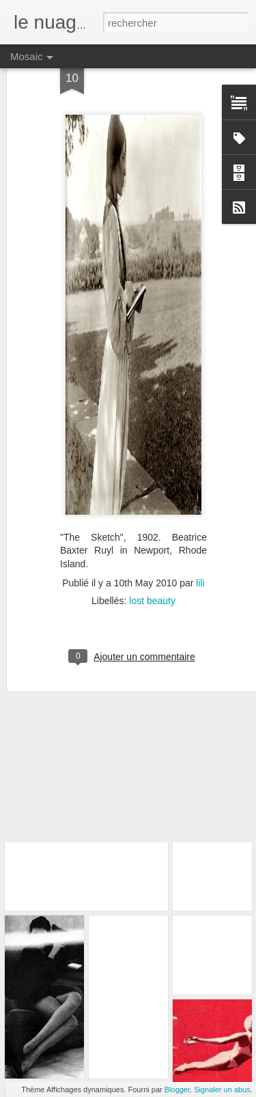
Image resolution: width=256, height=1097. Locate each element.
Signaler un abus (222, 1089)
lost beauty (152, 561)
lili (200, 543)
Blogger (177, 1089)
